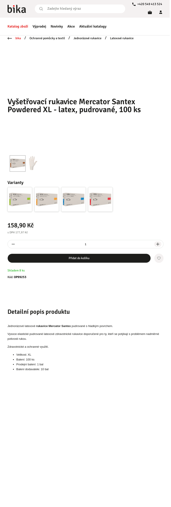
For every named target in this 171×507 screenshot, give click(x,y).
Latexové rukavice (122, 38)
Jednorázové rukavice (87, 38)
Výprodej (39, 26)
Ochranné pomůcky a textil (47, 38)
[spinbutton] (85, 244)
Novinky (57, 26)
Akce (71, 26)
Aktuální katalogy (93, 26)
